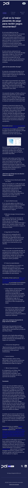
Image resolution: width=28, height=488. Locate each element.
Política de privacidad (14, 484)
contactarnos (6, 449)
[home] (7, 3)
